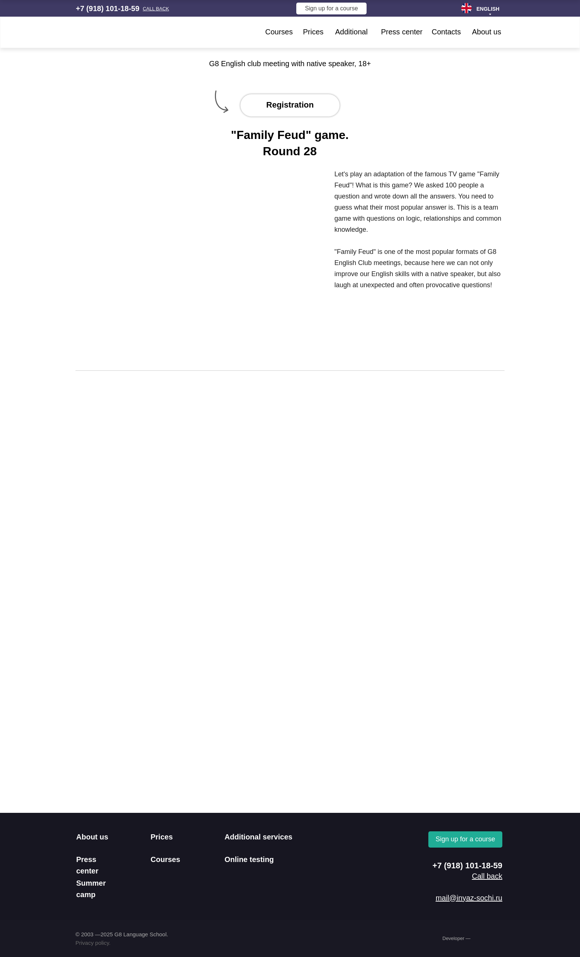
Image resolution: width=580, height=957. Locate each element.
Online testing (249, 859)
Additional (351, 32)
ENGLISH (487, 9)
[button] (156, 8)
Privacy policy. (93, 943)
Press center (401, 32)
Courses (279, 32)
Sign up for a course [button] (331, 8)
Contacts (446, 32)
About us (486, 32)
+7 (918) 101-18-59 (107, 8)
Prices (313, 32)
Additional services (258, 837)
